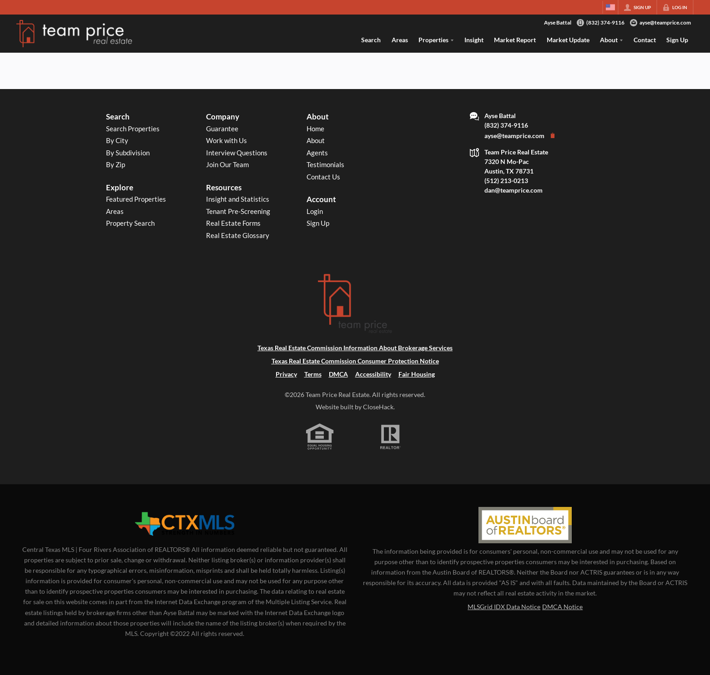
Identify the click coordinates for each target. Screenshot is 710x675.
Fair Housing (416, 374)
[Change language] (610, 7)
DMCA (338, 374)
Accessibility (373, 374)
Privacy (286, 374)
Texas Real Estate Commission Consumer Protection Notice (355, 361)
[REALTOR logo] (390, 437)
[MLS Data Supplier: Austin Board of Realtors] (525, 525)
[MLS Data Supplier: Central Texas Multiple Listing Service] (184, 524)
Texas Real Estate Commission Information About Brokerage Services (355, 348)
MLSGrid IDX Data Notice (504, 606)
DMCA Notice (562, 606)
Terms (313, 374)
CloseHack (378, 407)
